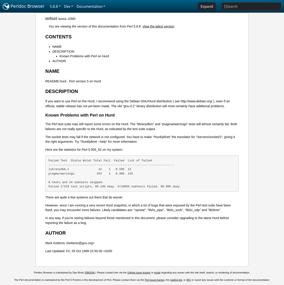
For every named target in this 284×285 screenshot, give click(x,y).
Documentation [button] (90, 6)
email (157, 272)
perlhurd (51, 18)
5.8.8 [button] (54, 6)
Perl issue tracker (154, 280)
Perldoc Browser (24, 6)
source (63, 18)
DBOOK (90, 272)
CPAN (71, 18)
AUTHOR (59, 61)
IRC (188, 280)
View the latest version (158, 26)
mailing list (176, 280)
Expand (207, 6)
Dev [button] (67, 6)
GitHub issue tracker (138, 272)
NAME (57, 46)
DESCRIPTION (63, 51)
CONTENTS (58, 37)
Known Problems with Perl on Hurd (84, 56)
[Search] (251, 6)
